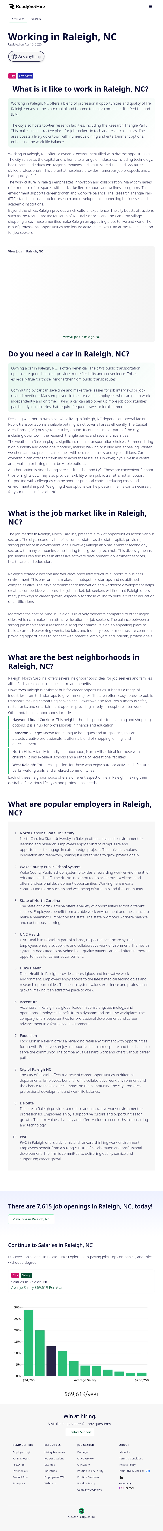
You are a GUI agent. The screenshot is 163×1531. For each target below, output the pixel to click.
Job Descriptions (54, 1458)
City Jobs (49, 1464)
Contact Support (80, 1432)
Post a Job (19, 1464)
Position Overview (88, 1477)
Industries (50, 1471)
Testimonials (20, 1471)
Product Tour (20, 1477)
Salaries (36, 19)
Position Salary (86, 1483)
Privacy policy (127, 1464)
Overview (18, 19)
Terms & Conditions (131, 1458)
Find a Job (83, 1452)
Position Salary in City (90, 1471)
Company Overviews (89, 1489)
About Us (124, 1452)
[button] (150, 6)
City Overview (85, 1458)
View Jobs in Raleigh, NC (31, 1219)
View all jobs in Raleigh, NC (81, 337)
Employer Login (22, 1452)
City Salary (83, 1464)
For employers (21, 1458)
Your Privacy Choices (131, 1470)
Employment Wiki (54, 1477)
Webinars (50, 1483)
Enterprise (19, 1483)
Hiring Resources (54, 1452)
